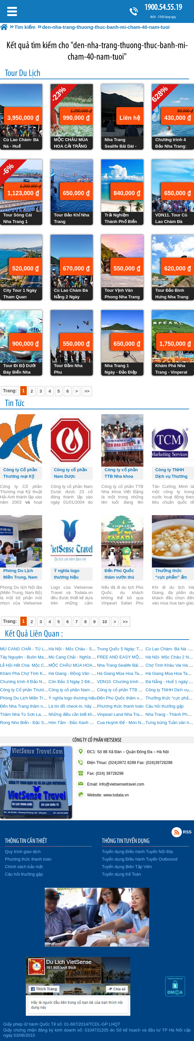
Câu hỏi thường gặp (165, 706)
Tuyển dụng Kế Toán (121, 874)
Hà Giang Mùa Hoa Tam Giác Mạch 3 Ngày (138, 673)
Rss (176, 832)
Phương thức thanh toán (120, 706)
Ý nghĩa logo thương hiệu (73, 698)
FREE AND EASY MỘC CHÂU (126, 657)
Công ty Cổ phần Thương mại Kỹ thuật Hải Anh (44, 689)
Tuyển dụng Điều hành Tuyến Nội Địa (137, 851)
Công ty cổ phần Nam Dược (75, 689)
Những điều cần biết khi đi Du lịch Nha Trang (91, 714)
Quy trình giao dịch (22, 851)
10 (104, 621)
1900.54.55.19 (162, 7)
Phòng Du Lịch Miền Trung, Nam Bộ (34, 698)
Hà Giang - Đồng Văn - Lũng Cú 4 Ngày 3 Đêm (93, 673)
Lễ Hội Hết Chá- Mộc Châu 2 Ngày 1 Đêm (40, 665)
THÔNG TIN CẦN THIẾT (26, 841)
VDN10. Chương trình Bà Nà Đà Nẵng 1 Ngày (140, 681)
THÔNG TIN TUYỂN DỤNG (126, 841)
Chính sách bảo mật (24, 866)
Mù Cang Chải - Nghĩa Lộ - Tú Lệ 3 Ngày (87, 657)
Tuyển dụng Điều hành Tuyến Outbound (139, 859)
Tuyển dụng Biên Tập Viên (127, 866)
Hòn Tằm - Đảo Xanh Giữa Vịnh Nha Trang (89, 722)
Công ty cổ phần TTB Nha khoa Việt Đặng (136, 689)
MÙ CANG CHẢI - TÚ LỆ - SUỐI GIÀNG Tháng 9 (46, 648)
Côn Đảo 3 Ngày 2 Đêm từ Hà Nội (81, 681)
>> (86, 391)
